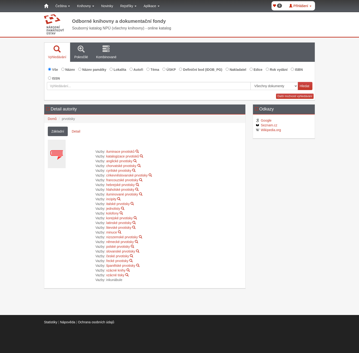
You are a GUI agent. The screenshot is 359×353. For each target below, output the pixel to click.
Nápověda (67, 322)
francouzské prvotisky (122, 180)
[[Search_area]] (274, 86)
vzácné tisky (115, 275)
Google (263, 120)
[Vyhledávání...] (149, 86)
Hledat (304, 86)
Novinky (107, 6)
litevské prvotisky (118, 227)
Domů (52, 119)
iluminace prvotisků (120, 151)
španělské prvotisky (120, 265)
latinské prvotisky (119, 223)
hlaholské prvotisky (120, 189)
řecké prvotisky (117, 261)
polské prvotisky (118, 246)
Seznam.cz (266, 125)
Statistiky (50, 322)
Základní (57, 131)
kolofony (112, 213)
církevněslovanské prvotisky (127, 175)
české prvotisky (117, 256)
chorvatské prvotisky (121, 166)
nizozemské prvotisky (122, 237)
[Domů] (46, 6)
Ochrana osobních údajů (96, 322)
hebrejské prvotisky (120, 185)
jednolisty (113, 208)
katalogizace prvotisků (122, 156)
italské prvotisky (118, 204)
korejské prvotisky (119, 218)
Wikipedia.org (268, 130)
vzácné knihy (116, 270)
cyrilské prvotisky (118, 170)
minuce (111, 232)
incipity (111, 199)
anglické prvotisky (119, 161)
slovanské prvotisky (120, 251)
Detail (76, 131)
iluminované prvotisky (122, 194)
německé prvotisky (120, 242)
